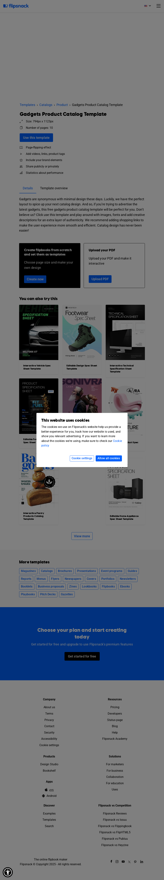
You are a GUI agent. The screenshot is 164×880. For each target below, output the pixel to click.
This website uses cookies (65, 420)
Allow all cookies (108, 458)
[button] (8, 872)
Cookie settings (82, 458)
